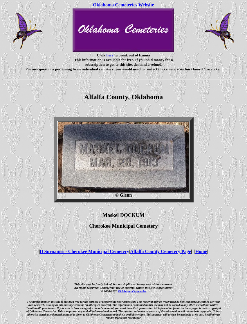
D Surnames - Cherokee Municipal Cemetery (84, 251)
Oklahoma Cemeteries (132, 291)
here (110, 55)
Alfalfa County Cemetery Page (160, 251)
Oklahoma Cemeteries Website (123, 4)
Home (201, 251)
